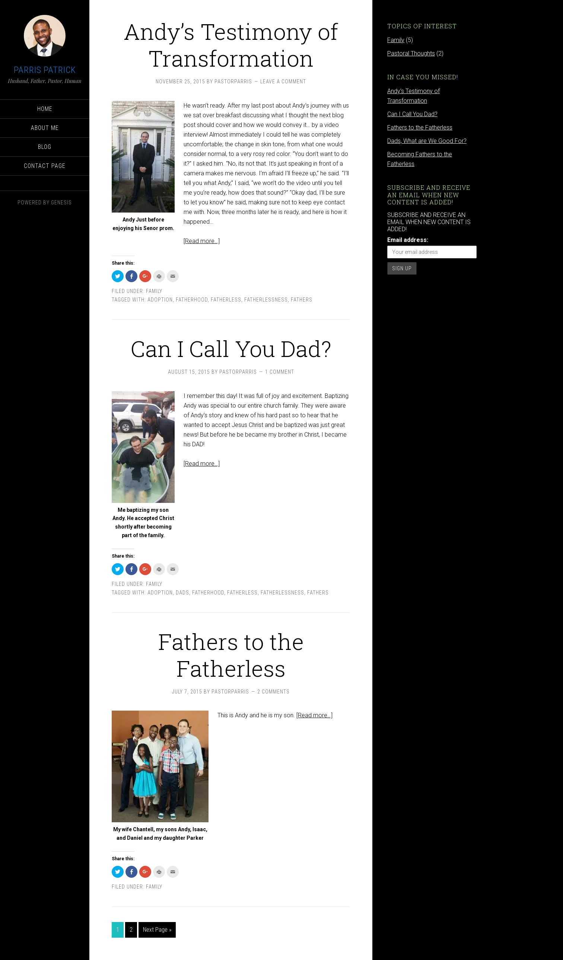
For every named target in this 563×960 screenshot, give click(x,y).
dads (182, 593)
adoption (160, 300)
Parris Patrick (45, 70)
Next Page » (157, 929)
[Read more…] (202, 241)
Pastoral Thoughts (411, 53)
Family (154, 291)
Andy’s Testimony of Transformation (231, 44)
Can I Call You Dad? (231, 348)
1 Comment (279, 372)
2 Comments (273, 692)
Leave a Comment (283, 81)
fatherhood (192, 300)
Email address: (407, 239)
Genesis (61, 202)
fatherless (226, 300)
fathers (301, 300)
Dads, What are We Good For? (427, 140)
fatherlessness (266, 300)
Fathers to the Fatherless (231, 654)
